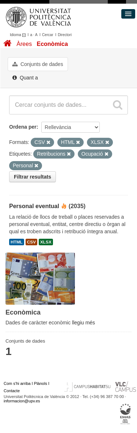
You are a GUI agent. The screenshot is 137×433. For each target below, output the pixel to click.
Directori (65, 35)
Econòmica (52, 44)
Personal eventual (34, 206)
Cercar (47, 35)
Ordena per (23, 127)
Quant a (25, 78)
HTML (17, 242)
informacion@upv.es (22, 401)
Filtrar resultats (32, 177)
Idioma (19, 35)
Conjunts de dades (37, 64)
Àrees (24, 44)
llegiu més (83, 322)
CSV (31, 242)
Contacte (12, 391)
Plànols (40, 383)
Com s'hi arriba (17, 383)
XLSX (46, 242)
